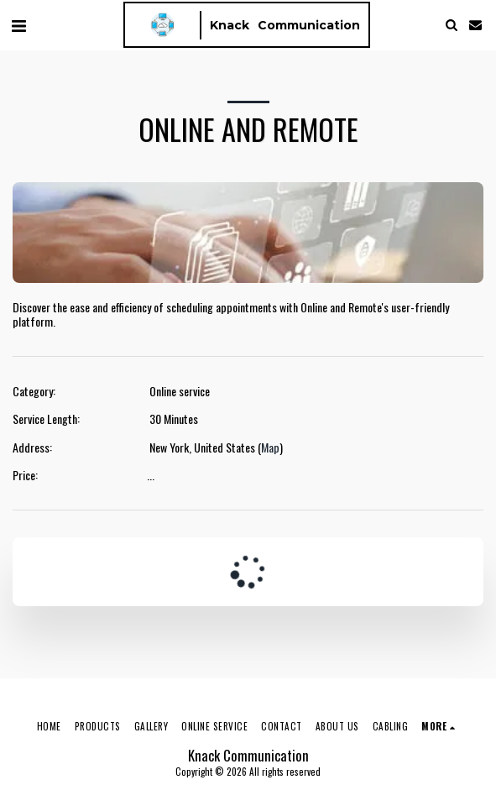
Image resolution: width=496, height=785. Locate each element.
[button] (18, 24)
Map (270, 447)
